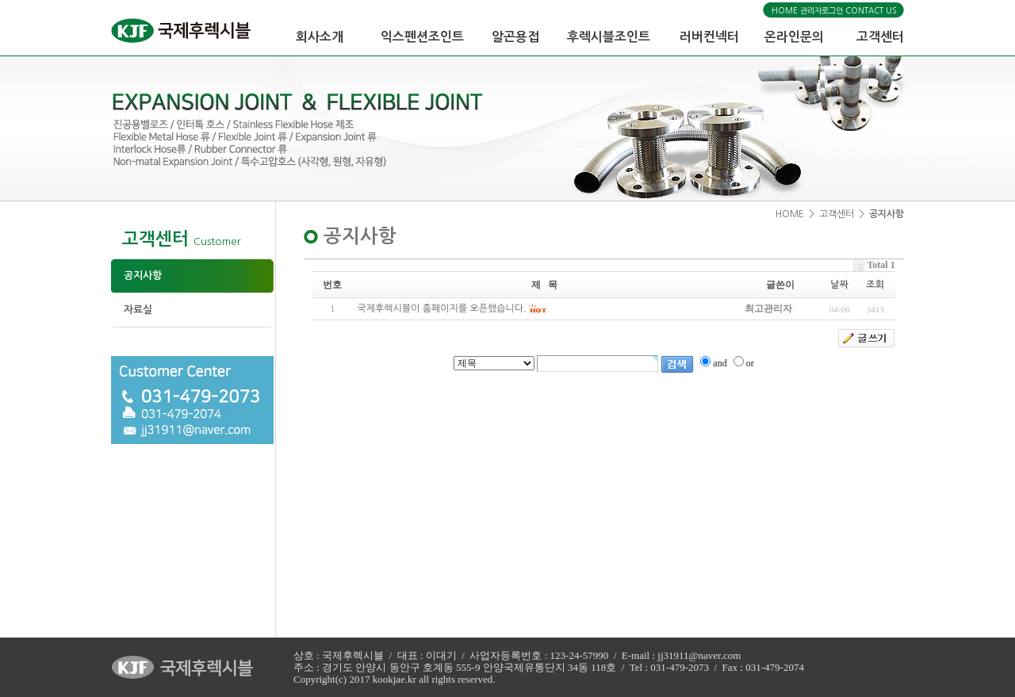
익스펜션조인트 (422, 37)
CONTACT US (870, 10)
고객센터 (880, 37)
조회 (875, 284)
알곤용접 (515, 37)
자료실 (131, 309)
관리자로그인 (821, 10)
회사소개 (319, 37)
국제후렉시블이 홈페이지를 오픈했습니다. (441, 308)
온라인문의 (794, 37)
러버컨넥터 (709, 37)
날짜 (839, 284)
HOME (785, 10)
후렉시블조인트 (608, 37)
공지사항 (136, 275)
